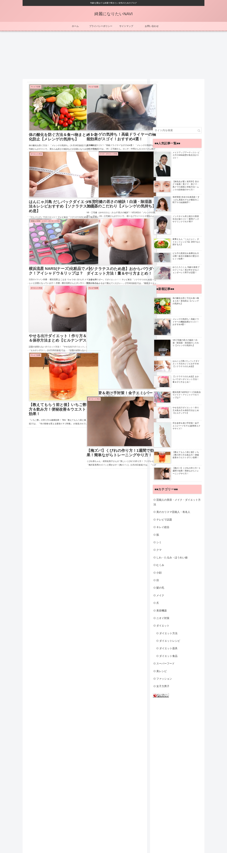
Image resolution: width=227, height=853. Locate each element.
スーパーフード (165, 663)
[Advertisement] (113, 54)
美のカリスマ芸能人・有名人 (173, 512)
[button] (199, 130)
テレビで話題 (164, 519)
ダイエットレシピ (169, 640)
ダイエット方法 (168, 633)
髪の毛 (160, 587)
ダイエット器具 (168, 648)
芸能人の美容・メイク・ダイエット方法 (177, 502)
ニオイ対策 (162, 618)
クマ (159, 549)
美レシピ (161, 671)
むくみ (160, 565)
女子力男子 (162, 686)
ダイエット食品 (168, 656)
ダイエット (162, 625)
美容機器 (161, 610)
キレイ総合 (162, 527)
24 (96, 520)
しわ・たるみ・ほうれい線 (172, 557)
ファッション (164, 678)
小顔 (159, 572)
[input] (177, 130)
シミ (159, 542)
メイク (160, 595)
